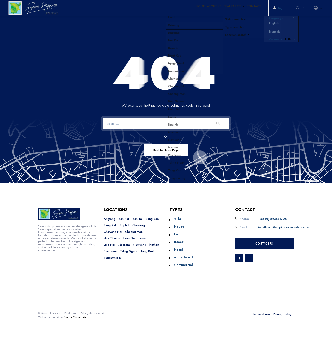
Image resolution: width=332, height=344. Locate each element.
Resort (179, 241)
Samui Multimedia (75, 317)
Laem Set (129, 238)
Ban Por (124, 219)
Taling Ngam (128, 251)
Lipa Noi (109, 244)
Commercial (183, 265)
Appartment (183, 257)
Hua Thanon (112, 238)
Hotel (178, 249)
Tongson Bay (112, 257)
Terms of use (261, 314)
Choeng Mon (134, 232)
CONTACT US (264, 243)
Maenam (124, 244)
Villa (177, 219)
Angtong (109, 219)
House (179, 226)
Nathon (154, 244)
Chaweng (138, 225)
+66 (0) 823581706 (272, 219)
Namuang (139, 244)
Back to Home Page (166, 150)
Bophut (124, 225)
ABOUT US (203, 8)
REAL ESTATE (227, 8)
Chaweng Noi (113, 232)
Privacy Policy (282, 314)
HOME (185, 8)
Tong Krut (147, 251)
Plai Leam (110, 251)
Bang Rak (110, 225)
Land (178, 234)
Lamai (142, 238)
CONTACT (252, 8)
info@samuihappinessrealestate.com (283, 227)
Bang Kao (152, 219)
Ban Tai (137, 219)
